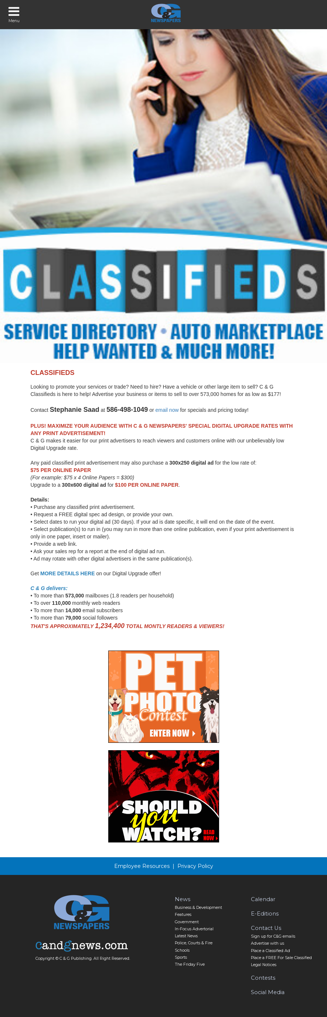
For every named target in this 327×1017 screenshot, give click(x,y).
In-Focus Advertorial (194, 929)
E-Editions (265, 913)
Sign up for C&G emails (273, 936)
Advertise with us (267, 943)
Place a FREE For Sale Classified (281, 957)
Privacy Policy (195, 866)
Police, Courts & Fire (193, 943)
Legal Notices (263, 964)
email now (167, 410)
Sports (181, 957)
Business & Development (198, 907)
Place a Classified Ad (270, 950)
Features (183, 914)
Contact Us (266, 928)
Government (187, 922)
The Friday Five (190, 964)
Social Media (268, 992)
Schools (182, 950)
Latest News (186, 936)
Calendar (263, 899)
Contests (263, 978)
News (182, 899)
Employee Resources (142, 866)
